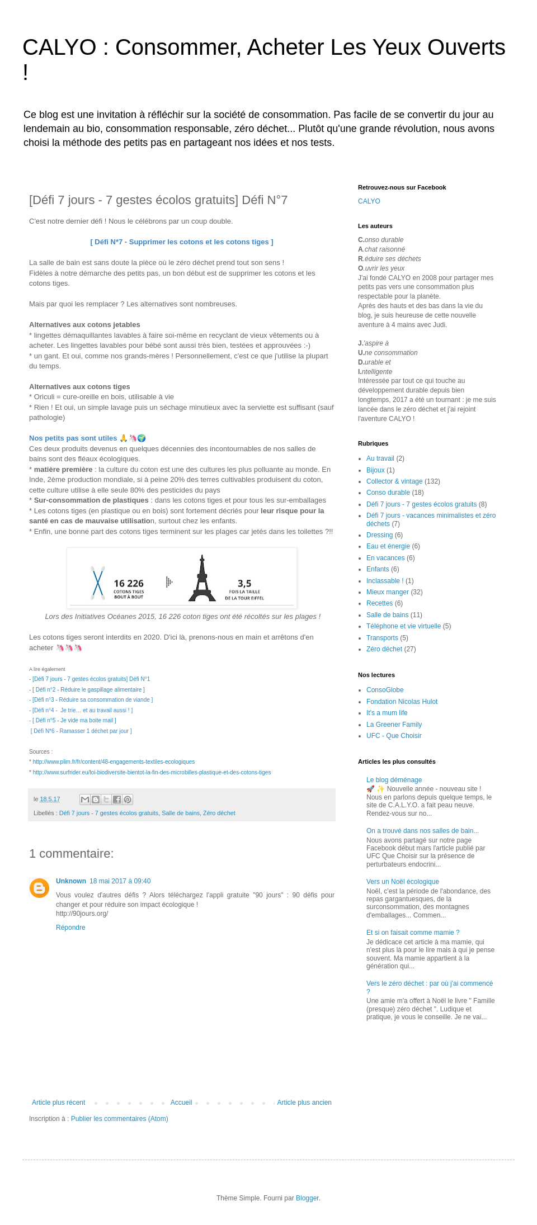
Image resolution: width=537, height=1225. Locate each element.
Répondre (71, 927)
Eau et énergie (388, 546)
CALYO (369, 201)
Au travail (380, 458)
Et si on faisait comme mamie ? (413, 933)
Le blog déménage (394, 780)
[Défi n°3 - (45, 700)
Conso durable (388, 492)
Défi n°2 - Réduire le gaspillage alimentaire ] (90, 690)
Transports (382, 638)
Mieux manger (387, 592)
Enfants (377, 569)
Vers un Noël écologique (402, 882)
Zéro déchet (219, 813)
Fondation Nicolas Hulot (401, 702)
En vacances (385, 558)
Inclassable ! (385, 581)
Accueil (181, 1102)
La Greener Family (394, 725)
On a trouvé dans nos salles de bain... (422, 831)
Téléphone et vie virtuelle (403, 626)
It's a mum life (387, 713)
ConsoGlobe (385, 690)
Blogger (307, 1198)
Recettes (379, 603)
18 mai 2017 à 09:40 (120, 881)
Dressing (379, 535)
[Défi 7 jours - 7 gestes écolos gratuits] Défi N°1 (91, 679)
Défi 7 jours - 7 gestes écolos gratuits (109, 813)
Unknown (71, 881)
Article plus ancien (304, 1102)
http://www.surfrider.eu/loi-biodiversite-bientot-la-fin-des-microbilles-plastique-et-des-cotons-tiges (152, 772)
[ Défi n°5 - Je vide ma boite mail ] (74, 720)
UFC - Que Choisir (394, 736)
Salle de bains (181, 813)
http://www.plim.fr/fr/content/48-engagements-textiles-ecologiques (114, 762)
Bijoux (375, 470)
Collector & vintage (394, 481)
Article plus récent (58, 1102)
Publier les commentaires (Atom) (119, 1119)
